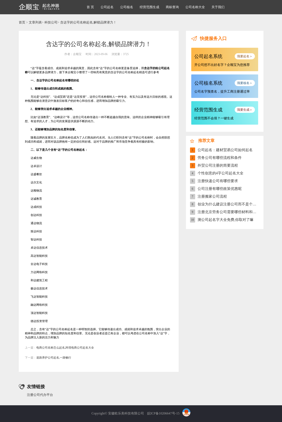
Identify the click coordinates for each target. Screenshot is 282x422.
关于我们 (217, 7)
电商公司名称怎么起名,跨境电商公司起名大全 (59, 347)
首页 (22, 22)
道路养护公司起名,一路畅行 (48, 357)
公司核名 (126, 7)
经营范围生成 (149, 7)
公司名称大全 (195, 7)
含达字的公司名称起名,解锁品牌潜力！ (88, 22)
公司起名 (107, 7)
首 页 (90, 7)
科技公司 (51, 22)
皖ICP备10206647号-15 (163, 413)
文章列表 (35, 22)
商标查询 (172, 7)
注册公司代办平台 (40, 395)
